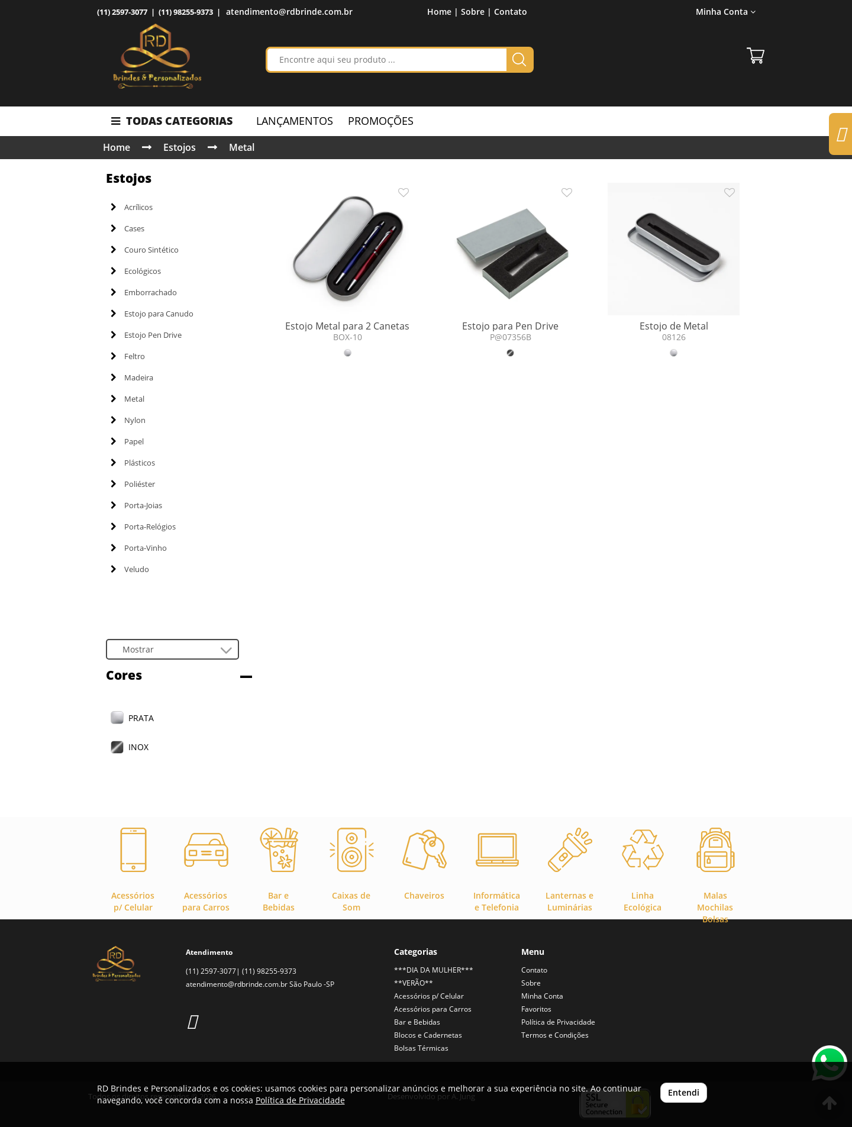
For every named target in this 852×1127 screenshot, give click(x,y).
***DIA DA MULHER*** (433, 970)
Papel (127, 441)
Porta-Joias (136, 505)
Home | (443, 11)
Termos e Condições (555, 1035)
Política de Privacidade (558, 1022)
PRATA (141, 718)
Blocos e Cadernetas (428, 1035)
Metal (241, 147)
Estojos (179, 147)
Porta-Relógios (143, 526)
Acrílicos (132, 207)
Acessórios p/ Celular (429, 996)
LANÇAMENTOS (294, 121)
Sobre (531, 983)
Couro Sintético (145, 249)
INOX (138, 747)
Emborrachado (144, 292)
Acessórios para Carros (433, 1009)
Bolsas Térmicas (421, 1048)
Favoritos (536, 1009)
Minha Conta (726, 11)
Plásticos (133, 462)
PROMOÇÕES (381, 121)
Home (116, 147)
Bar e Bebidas (417, 1022)
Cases (127, 228)
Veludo (130, 569)
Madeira (132, 377)
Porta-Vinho (139, 547)
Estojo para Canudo (152, 313)
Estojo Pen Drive (146, 335)
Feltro (128, 356)
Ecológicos (136, 271)
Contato (510, 11)
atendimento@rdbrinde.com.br (289, 11)
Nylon (128, 420)
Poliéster (133, 484)
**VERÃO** (413, 983)
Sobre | (476, 11)
